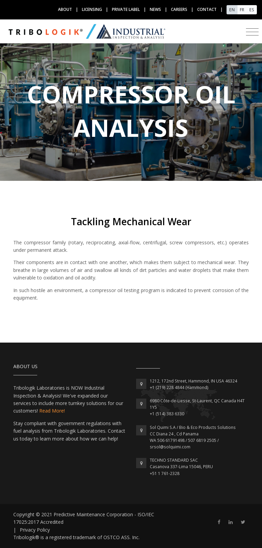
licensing (92, 9)
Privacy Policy (35, 530)
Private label (126, 9)
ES (251, 10)
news (155, 9)
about (65, 9)
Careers (179, 9)
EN (232, 10)
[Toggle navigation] (252, 32)
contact (207, 9)
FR (242, 10)
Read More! (52, 410)
